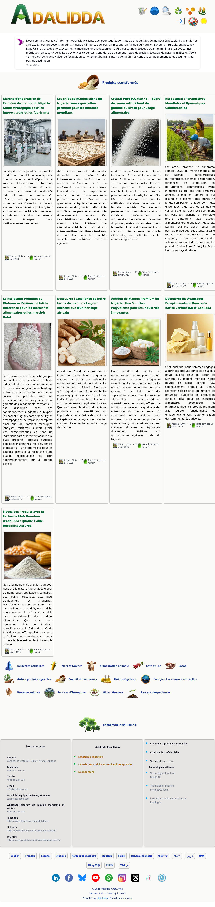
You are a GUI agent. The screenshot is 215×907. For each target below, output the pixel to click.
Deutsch (107, 855)
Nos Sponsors (86, 771)
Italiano (61, 855)
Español (45, 855)
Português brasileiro (84, 855)
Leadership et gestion (90, 756)
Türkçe (124, 865)
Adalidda (103, 898)
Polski (121, 855)
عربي (189, 856)
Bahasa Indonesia (141, 855)
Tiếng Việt (94, 865)
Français (30, 855)
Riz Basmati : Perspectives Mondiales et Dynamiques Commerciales (185, 103)
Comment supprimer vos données (168, 743)
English (15, 855)
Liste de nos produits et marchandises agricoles (105, 764)
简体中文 (163, 855)
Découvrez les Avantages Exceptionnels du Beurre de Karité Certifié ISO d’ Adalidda (188, 303)
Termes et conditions (161, 761)
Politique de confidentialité (164, 752)
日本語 (109, 865)
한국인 (177, 855)
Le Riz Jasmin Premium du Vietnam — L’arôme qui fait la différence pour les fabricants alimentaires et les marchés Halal (25, 308)
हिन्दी (201, 855)
